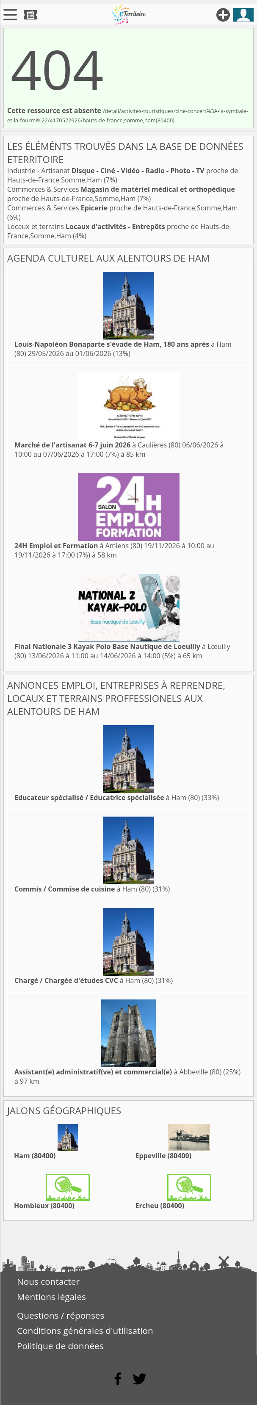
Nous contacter (48, 1281)
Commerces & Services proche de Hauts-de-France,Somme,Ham (121, 194)
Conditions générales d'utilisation (85, 1330)
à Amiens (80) (78, 545)
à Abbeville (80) (117, 1072)
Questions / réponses (60, 1315)
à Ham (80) (107, 797)
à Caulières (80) (97, 445)
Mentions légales (51, 1297)
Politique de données (60, 1346)
